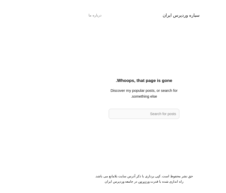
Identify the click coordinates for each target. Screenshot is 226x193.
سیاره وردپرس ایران (150, 15)
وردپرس (113, 181)
